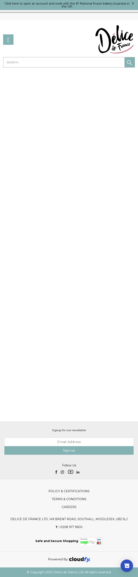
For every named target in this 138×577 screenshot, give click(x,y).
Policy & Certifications (69, 491)
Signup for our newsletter (69, 430)
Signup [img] (69, 450)
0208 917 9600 (69, 527)
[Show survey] (127, 566)
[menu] (8, 39)
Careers (69, 507)
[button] (129, 62)
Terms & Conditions (69, 499)
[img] (56, 471)
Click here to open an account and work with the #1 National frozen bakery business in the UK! (67, 5)
